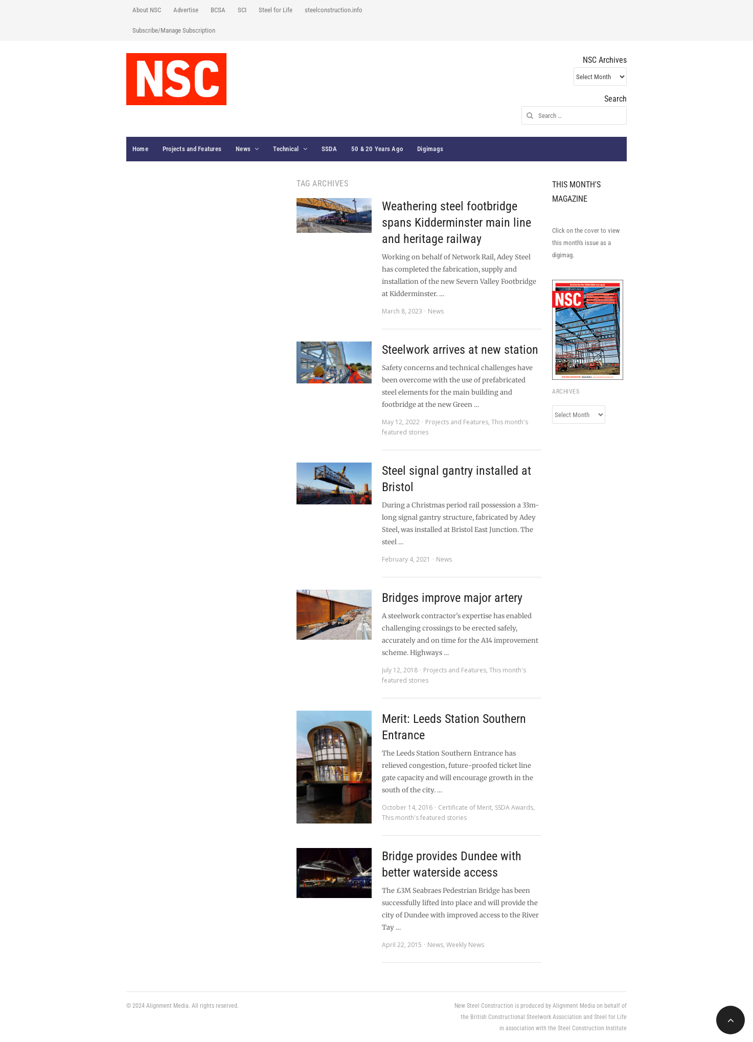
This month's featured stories (424, 817)
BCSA (218, 10)
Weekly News (465, 944)
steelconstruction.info (333, 10)
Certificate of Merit (465, 807)
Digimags (430, 149)
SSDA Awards (514, 807)
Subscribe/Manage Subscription (173, 30)
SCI (242, 10)
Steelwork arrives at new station (460, 350)
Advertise (185, 10)
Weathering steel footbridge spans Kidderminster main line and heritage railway (456, 222)
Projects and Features (192, 149)
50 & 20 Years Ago (377, 149)
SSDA (329, 149)
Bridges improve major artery (452, 598)
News (243, 149)
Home (140, 149)
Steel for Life (275, 10)
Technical (286, 149)
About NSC (146, 10)
